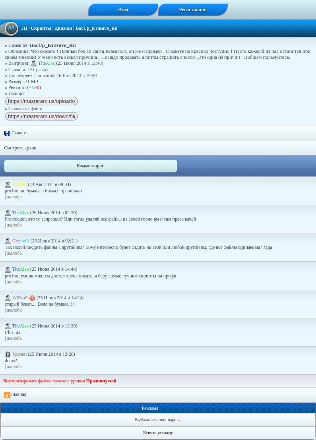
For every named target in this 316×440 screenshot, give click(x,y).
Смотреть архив (20, 148)
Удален (16, 354)
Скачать (15, 133)
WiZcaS (21, 297)
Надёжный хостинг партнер (158, 419)
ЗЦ (24, 28)
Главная (15, 395)
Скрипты (41, 28)
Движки (63, 28)
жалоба (14, 197)
